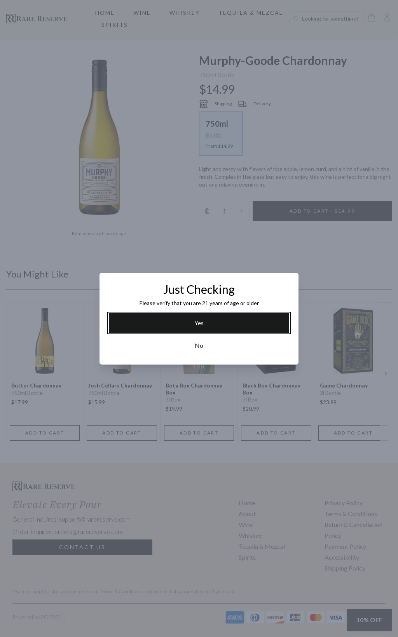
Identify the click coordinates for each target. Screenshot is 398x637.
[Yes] (199, 323)
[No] (199, 345)
